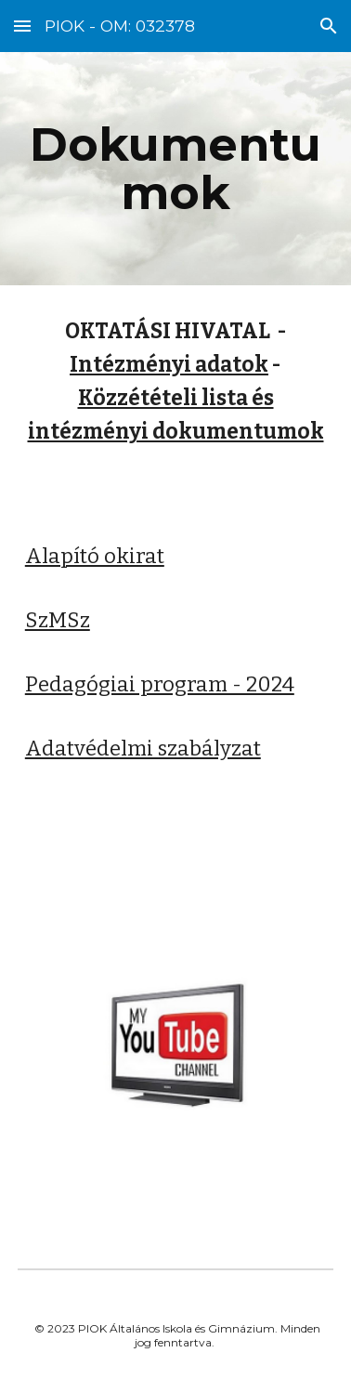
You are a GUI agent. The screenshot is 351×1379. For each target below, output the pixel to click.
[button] (22, 25)
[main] (175, 168)
